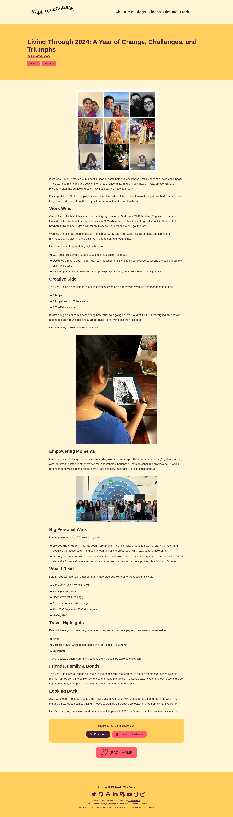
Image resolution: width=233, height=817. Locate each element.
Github (152, 808)
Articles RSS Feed (109, 787)
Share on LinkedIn (129, 734)
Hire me (170, 12)
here (123, 644)
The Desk (129, 787)
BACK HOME (116, 753)
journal (33, 63)
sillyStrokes (134, 800)
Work (184, 12)
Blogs (140, 12)
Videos (154, 12)
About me (124, 12)
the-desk (49, 63)
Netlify (118, 808)
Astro (98, 808)
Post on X (98, 734)
